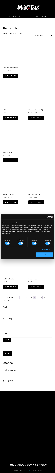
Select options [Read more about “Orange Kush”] (36, 287)
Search (7, 353)
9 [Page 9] (28, 297)
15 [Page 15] (47, 297)
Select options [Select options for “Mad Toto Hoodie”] (10, 287)
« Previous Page (9, 297)
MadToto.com (27, 7)
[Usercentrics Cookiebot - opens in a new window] (46, 217)
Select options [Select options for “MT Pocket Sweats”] (10, 118)
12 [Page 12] (37, 297)
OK (45, 255)
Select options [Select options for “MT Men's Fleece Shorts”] (10, 75)
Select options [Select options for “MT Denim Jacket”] (10, 202)
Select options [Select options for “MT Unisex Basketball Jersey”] (36, 118)
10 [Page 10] (31, 297)
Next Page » (7, 300)
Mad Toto (27, 470)
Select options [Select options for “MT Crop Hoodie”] (10, 160)
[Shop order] (41, 35)
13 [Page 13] (41, 297)
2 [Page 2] (18, 297)
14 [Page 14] (44, 297)
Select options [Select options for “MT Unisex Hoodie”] (36, 202)
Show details (46, 249)
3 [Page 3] (20, 297)
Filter (7, 340)
